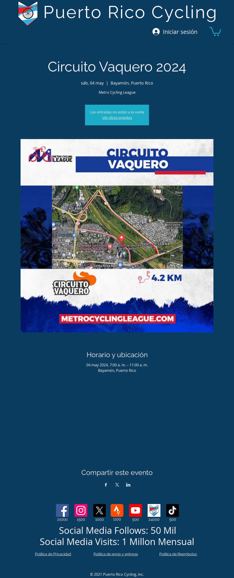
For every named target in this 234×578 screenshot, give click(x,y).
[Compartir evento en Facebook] (106, 485)
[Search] (40, 31)
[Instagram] (80, 510)
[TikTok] (172, 510)
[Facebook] (62, 510)
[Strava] (117, 510)
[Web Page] (154, 510)
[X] (99, 510)
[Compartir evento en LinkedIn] (128, 485)
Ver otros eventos (117, 117)
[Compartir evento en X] (117, 485)
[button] (215, 31)
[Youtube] (135, 510)
